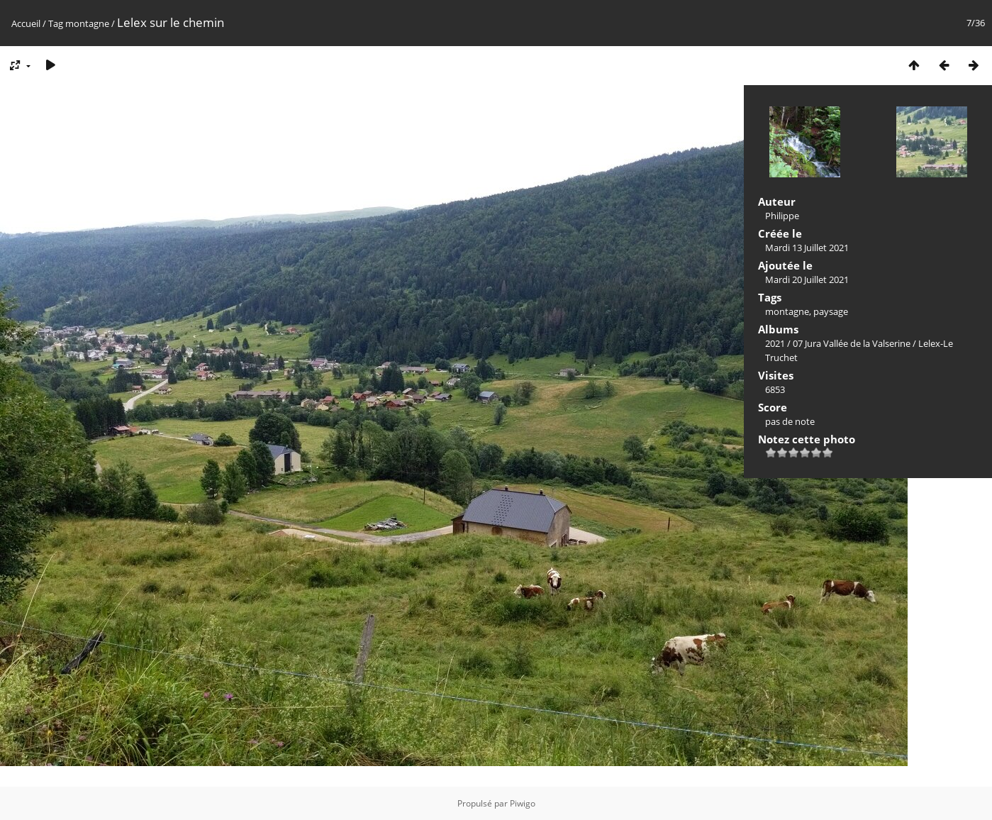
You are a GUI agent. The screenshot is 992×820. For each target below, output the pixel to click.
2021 (775, 343)
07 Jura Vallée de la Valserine (851, 343)
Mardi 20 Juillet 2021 (807, 279)
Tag (55, 23)
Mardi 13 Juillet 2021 (807, 247)
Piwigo (522, 803)
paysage (830, 311)
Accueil (25, 23)
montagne (87, 23)
